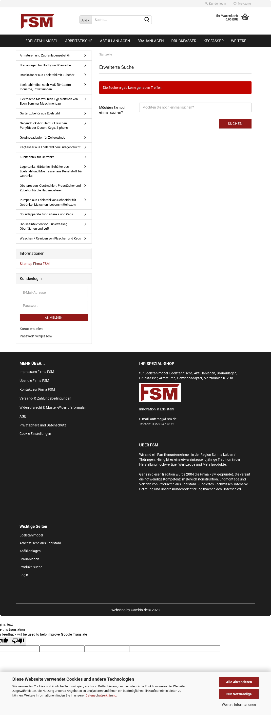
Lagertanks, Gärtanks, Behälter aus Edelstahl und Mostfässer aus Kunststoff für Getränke (51, 171)
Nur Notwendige (239, 694)
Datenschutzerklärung (100, 695)
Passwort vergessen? (36, 336)
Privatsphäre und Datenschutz (42, 425)
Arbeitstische (79, 41)
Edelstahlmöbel (41, 41)
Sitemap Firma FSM (35, 264)
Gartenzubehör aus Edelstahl (40, 113)
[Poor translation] (18, 641)
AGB (22, 416)
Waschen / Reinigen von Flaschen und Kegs (50, 238)
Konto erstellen (31, 329)
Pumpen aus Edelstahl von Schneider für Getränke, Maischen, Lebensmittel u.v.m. (48, 202)
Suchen (235, 124)
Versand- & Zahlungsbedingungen (45, 398)
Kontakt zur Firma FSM (37, 389)
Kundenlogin (215, 3)
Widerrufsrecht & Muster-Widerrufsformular (52, 407)
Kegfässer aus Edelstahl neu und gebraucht (50, 147)
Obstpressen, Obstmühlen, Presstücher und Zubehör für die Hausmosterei (50, 188)
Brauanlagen (150, 41)
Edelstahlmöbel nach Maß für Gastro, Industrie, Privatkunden (46, 87)
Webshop (118, 610)
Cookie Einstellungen (35, 434)
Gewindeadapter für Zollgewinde (42, 137)
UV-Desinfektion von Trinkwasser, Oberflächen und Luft (43, 226)
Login (23, 575)
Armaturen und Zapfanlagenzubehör (45, 55)
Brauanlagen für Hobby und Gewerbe (45, 65)
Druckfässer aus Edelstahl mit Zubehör (47, 75)
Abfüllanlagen (115, 41)
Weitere (238, 41)
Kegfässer (214, 41)
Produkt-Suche (30, 567)
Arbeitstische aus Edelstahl (40, 543)
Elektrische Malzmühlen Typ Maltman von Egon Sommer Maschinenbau (49, 101)
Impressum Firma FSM (36, 372)
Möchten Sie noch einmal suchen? (112, 110)
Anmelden (54, 317)
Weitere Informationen (239, 705)
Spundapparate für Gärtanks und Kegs (46, 214)
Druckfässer (183, 41)
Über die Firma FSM (34, 381)
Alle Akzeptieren (239, 682)
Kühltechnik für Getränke (37, 157)
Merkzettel (242, 3)
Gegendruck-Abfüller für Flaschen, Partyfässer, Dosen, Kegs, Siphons (44, 125)
